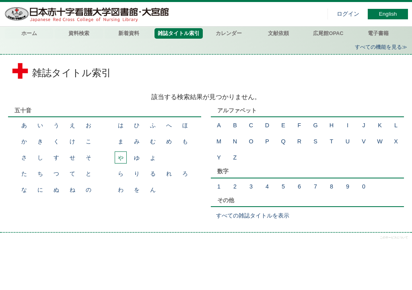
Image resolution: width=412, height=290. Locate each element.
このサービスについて (394, 237)
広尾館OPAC (328, 33)
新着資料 (128, 33)
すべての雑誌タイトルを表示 (252, 215)
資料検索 (78, 33)
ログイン (348, 14)
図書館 (88, 14)
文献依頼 (278, 33)
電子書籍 (378, 33)
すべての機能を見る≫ (381, 47)
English (388, 14)
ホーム (29, 33)
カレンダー (229, 33)
